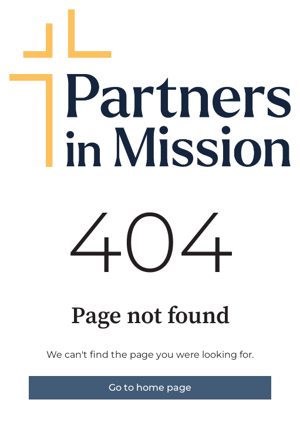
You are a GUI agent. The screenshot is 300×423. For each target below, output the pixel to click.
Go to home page (150, 387)
